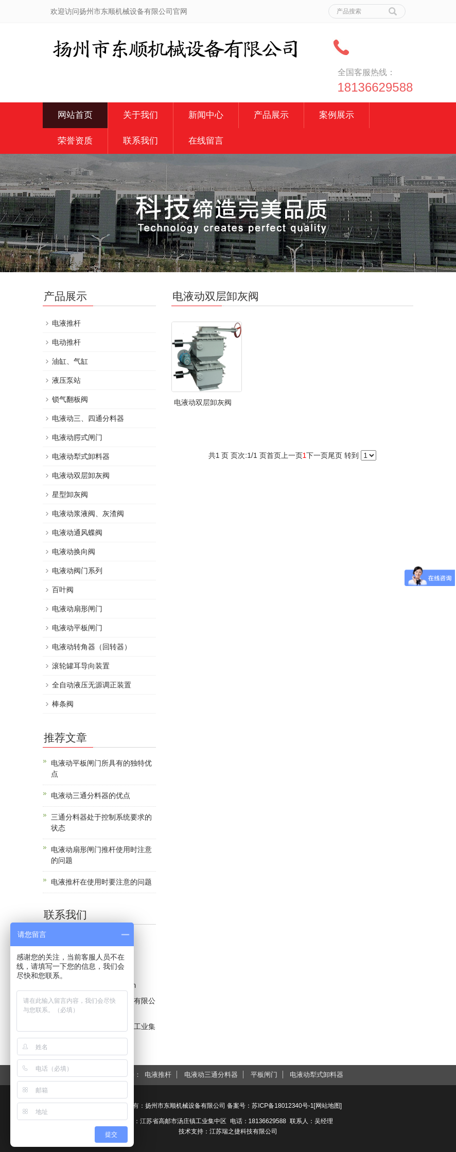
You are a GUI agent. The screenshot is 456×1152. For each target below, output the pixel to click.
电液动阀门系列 (77, 570)
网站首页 (75, 115)
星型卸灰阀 (70, 494)
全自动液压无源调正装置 (91, 685)
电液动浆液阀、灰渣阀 (88, 513)
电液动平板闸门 (77, 628)
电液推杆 (66, 323)
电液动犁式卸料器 (81, 456)
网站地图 (327, 1105)
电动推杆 (66, 342)
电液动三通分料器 (211, 1074)
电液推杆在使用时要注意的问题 (101, 882)
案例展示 (336, 115)
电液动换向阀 (73, 551)
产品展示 (271, 115)
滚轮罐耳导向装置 (81, 666)
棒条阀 (63, 704)
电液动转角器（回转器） (91, 647)
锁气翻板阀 (70, 399)
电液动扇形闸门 (77, 609)
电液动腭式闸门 (77, 437)
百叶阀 (63, 590)
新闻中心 (205, 115)
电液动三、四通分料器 (88, 418)
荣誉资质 (75, 141)
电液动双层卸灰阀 (203, 402)
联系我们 (140, 141)
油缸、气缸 (70, 361)
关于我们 (140, 115)
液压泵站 (66, 380)
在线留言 (205, 141)
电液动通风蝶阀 (77, 532)
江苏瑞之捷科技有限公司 (243, 1131)
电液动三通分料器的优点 (90, 795)
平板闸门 (264, 1074)
